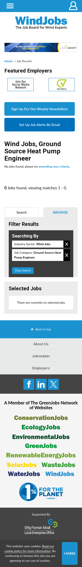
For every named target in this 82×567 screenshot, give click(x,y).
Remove (66, 244)
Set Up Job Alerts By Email (39, 124)
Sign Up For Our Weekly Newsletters (39, 109)
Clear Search (23, 270)
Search (21, 212)
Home (8, 61)
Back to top (43, 329)
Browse (60, 212)
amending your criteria (54, 166)
